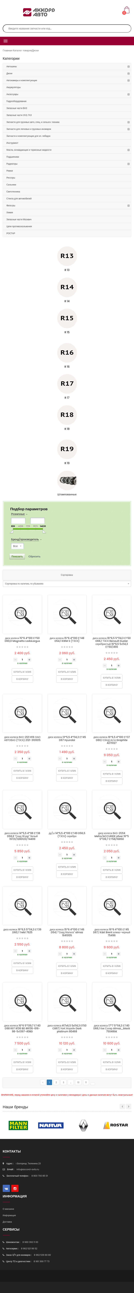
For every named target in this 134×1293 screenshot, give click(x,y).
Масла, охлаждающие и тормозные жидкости (28, 149)
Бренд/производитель (25, 539)
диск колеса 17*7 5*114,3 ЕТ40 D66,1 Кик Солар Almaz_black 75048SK (111, 1028)
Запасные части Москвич (18, 219)
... (70, 1082)
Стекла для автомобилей (18, 198)
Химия (9, 212)
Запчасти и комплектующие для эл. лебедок (28, 135)
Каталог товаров (22, 50)
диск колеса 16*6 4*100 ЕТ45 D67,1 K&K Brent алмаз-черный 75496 (111, 932)
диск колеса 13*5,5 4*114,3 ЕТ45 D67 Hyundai (67, 738)
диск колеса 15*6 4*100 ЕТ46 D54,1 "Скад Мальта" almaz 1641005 (67, 932)
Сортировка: (67, 574)
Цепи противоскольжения (19, 226)
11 (86, 1082)
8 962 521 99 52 (29, 1248)
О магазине (8, 1208)
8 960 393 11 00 (30, 1242)
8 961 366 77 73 (41, 1261)
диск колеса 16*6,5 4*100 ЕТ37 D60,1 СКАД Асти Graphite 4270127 (112, 740)
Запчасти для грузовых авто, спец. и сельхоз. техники (32, 122)
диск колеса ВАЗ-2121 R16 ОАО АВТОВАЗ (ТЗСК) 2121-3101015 (22, 738)
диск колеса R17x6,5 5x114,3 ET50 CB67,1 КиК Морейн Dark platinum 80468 (67, 1028)
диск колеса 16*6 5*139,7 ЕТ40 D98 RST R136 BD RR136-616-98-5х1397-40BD (22, 1028)
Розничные (18, 514)
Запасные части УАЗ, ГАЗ (19, 115)
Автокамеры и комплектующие (21, 80)
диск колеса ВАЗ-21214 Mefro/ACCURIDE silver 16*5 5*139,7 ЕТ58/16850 (111, 836)
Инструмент (12, 142)
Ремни (9, 170)
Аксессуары (12, 94)
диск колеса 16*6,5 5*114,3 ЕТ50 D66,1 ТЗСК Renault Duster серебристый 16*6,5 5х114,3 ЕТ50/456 (112, 642)
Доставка (7, 1221)
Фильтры (10, 205)
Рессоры (10, 177)
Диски (35, 50)
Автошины (11, 66)
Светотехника (13, 191)
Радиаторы (12, 163)
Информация (9, 1215)
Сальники (11, 184)
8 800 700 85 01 (39, 1175)
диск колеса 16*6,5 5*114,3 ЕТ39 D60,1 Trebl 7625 (22, 931)
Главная (7, 50)
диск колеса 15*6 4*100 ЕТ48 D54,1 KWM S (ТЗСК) (67, 639)
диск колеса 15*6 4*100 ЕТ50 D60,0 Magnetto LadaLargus (22, 639)
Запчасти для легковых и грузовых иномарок (28, 129)
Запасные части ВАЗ (16, 108)
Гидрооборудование (16, 101)
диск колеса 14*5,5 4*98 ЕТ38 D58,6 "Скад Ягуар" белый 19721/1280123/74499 (22, 836)
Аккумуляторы (13, 87)
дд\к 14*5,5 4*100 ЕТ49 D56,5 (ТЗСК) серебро (67, 834)
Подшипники (12, 156)
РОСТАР (10, 233)
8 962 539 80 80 (42, 1254)
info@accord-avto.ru (28, 1169)
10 (78, 1082)
